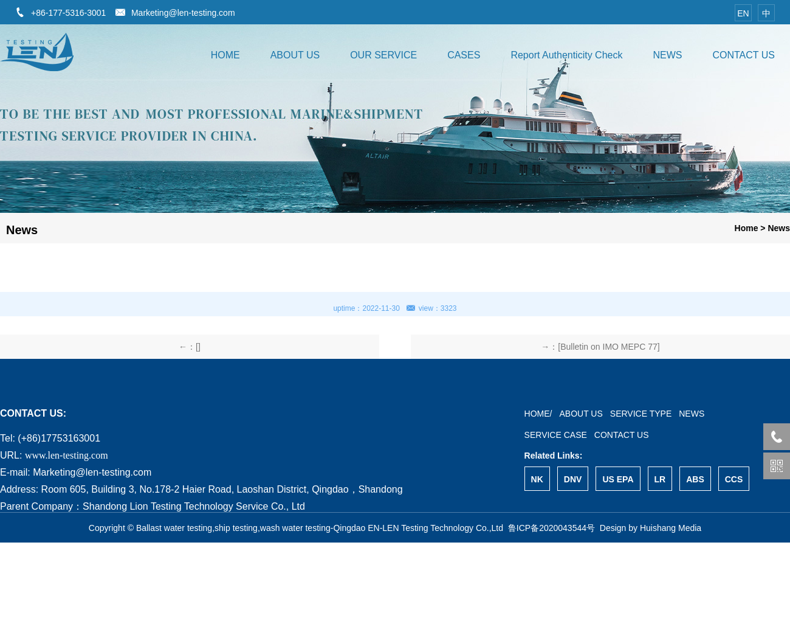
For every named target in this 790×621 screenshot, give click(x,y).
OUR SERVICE (383, 55)
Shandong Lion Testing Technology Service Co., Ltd (194, 506)
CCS (734, 479)
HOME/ (538, 413)
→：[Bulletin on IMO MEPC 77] (600, 347)
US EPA (617, 479)
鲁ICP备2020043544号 (551, 528)
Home (746, 228)
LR (660, 479)
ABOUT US (295, 55)
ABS (695, 479)
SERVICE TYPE (641, 413)
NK (537, 479)
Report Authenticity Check (566, 55)
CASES (463, 55)
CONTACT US (743, 55)
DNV (573, 479)
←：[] (190, 347)
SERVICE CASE (555, 435)
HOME (225, 55)
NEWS (667, 55)
